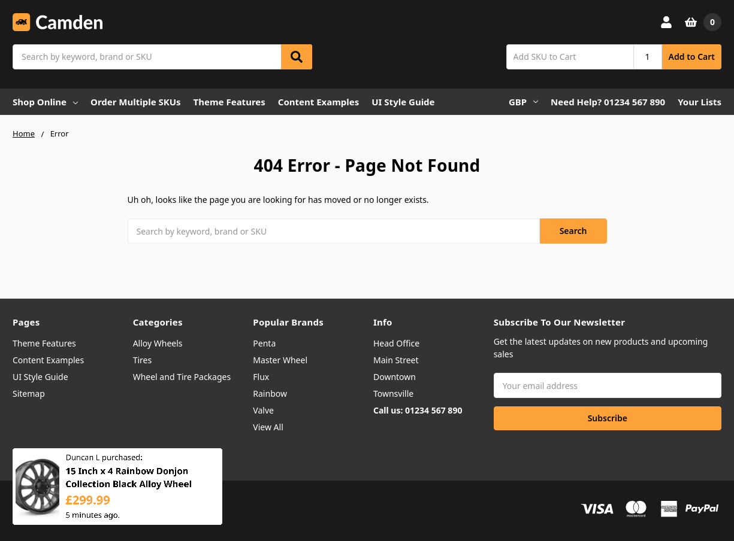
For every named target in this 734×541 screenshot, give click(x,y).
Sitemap (29, 393)
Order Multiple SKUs (135, 102)
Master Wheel (280, 360)
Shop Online (45, 102)
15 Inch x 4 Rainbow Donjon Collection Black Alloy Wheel (128, 487)
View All (268, 427)
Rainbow (270, 393)
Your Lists (699, 102)
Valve (263, 410)
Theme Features (229, 102)
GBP (523, 102)
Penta (264, 343)
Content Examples (319, 102)
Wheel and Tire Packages (182, 376)
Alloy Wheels (158, 343)
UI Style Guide (402, 102)
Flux (261, 376)
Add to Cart (692, 56)
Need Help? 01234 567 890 (608, 102)
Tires (142, 360)
